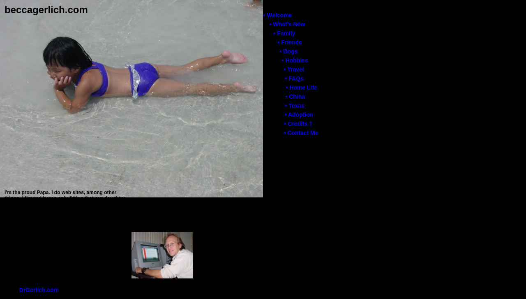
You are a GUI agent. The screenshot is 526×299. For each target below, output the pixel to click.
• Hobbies (294, 60)
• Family (284, 33)
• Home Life (301, 87)
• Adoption (298, 114)
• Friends (289, 42)
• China (295, 96)
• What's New (287, 24)
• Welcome (277, 15)
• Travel (294, 69)
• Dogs (288, 51)
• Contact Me (301, 133)
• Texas (294, 105)
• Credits (298, 124)
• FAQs (294, 78)
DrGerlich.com (39, 290)
